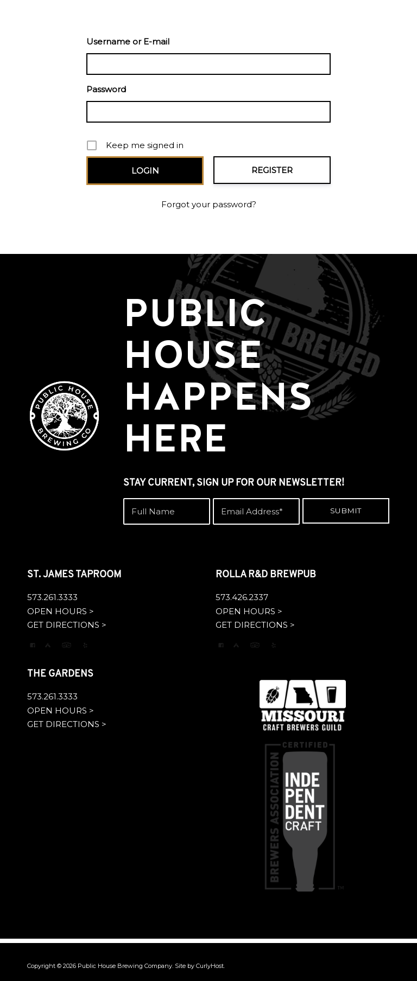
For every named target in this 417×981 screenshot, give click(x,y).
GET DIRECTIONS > (66, 625)
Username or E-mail (127, 41)
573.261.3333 (52, 597)
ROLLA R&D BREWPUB (266, 575)
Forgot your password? (208, 204)
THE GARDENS (60, 674)
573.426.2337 (242, 597)
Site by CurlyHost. (200, 966)
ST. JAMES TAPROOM (74, 575)
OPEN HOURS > (60, 611)
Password (106, 89)
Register (272, 170)
